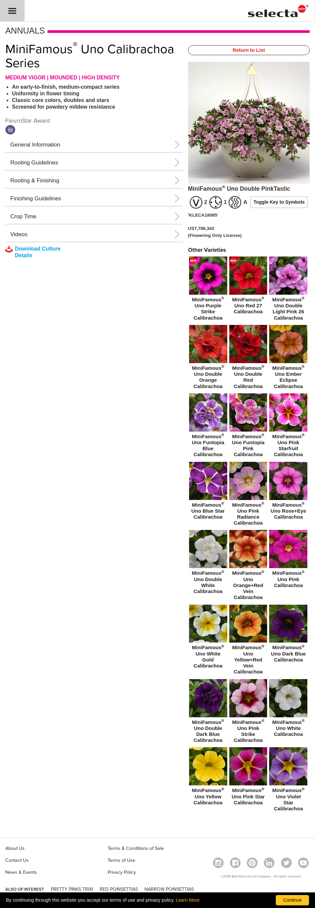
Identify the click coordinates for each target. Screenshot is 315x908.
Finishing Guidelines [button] (35, 198)
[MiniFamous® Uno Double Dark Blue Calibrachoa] (208, 712)
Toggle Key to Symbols (279, 202)
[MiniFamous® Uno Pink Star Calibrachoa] (248, 777)
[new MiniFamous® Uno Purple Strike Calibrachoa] (208, 289)
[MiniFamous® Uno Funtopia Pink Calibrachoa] (248, 426)
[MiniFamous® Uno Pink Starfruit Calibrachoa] (288, 426)
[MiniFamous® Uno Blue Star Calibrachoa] (208, 492)
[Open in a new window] (252, 863)
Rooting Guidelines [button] (34, 162)
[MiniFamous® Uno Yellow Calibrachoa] (208, 777)
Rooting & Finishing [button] (34, 180)
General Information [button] (35, 145)
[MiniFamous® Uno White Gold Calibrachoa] (208, 638)
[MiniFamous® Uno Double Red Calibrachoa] (248, 358)
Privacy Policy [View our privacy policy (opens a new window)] (122, 872)
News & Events (21, 872)
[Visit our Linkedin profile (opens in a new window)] (269, 863)
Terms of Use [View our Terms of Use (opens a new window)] (121, 860)
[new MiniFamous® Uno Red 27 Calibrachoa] (248, 286)
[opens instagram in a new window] (218, 863)
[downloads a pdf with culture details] (37, 252)
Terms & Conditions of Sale (136, 848)
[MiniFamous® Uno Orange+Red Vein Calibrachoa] (248, 566)
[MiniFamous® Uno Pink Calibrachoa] (288, 560)
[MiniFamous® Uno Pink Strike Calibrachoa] (248, 712)
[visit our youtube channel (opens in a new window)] (303, 863)
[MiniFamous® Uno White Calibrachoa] (288, 709)
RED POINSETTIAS (119, 889)
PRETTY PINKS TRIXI (72, 889)
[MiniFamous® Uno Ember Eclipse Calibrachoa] (288, 358)
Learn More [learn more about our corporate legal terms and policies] (188, 900)
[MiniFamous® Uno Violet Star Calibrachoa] (288, 780)
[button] (12, 11)
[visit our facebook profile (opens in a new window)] (235, 863)
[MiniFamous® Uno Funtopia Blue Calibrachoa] (208, 426)
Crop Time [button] (23, 216)
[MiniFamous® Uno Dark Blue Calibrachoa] (288, 635)
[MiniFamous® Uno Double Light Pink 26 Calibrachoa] (288, 289)
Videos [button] (19, 234)
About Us (15, 848)
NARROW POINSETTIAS (169, 889)
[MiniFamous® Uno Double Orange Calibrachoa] (208, 358)
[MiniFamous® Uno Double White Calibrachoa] (208, 563)
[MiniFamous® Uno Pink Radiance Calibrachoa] (248, 495)
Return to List (249, 50)
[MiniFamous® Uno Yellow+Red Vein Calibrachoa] (248, 641)
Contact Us (17, 860)
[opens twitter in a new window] (286, 863)
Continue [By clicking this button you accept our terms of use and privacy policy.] (292, 900)
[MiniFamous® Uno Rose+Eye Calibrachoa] (288, 492)
